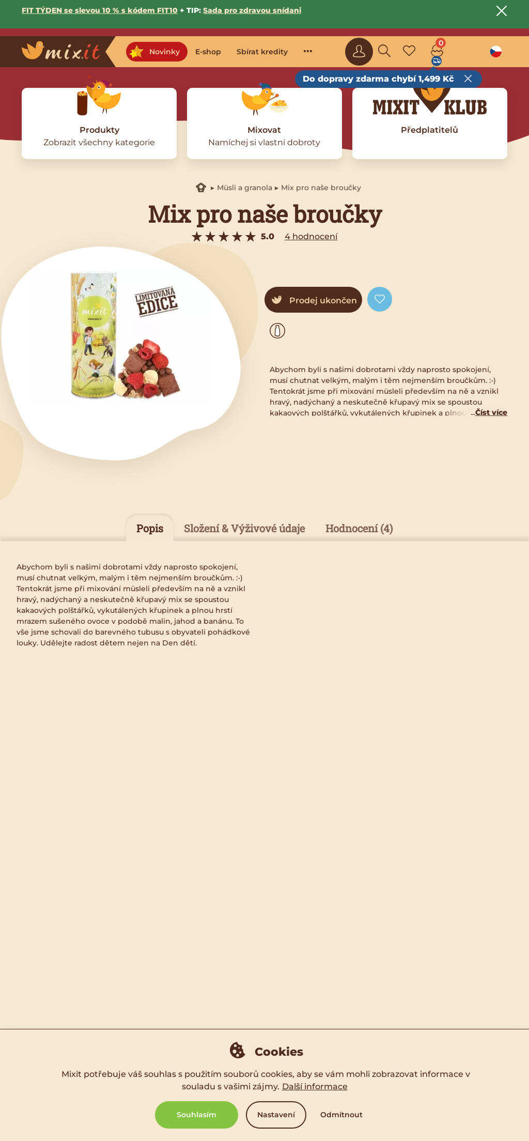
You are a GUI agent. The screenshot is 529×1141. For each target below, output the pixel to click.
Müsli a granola (244, 187)
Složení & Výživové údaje (244, 528)
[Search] (384, 51)
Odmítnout (341, 1114)
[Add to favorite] (379, 299)
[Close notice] (501, 11)
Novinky (154, 51)
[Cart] (437, 52)
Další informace (315, 1086)
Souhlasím (196, 1114)
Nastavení (276, 1114)
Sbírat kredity (262, 51)
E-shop (208, 51)
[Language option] (496, 51)
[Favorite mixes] (409, 52)
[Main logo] (69, 51)
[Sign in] (359, 52)
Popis (149, 528)
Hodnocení (359, 528)
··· (308, 50)
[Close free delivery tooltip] (468, 79)
